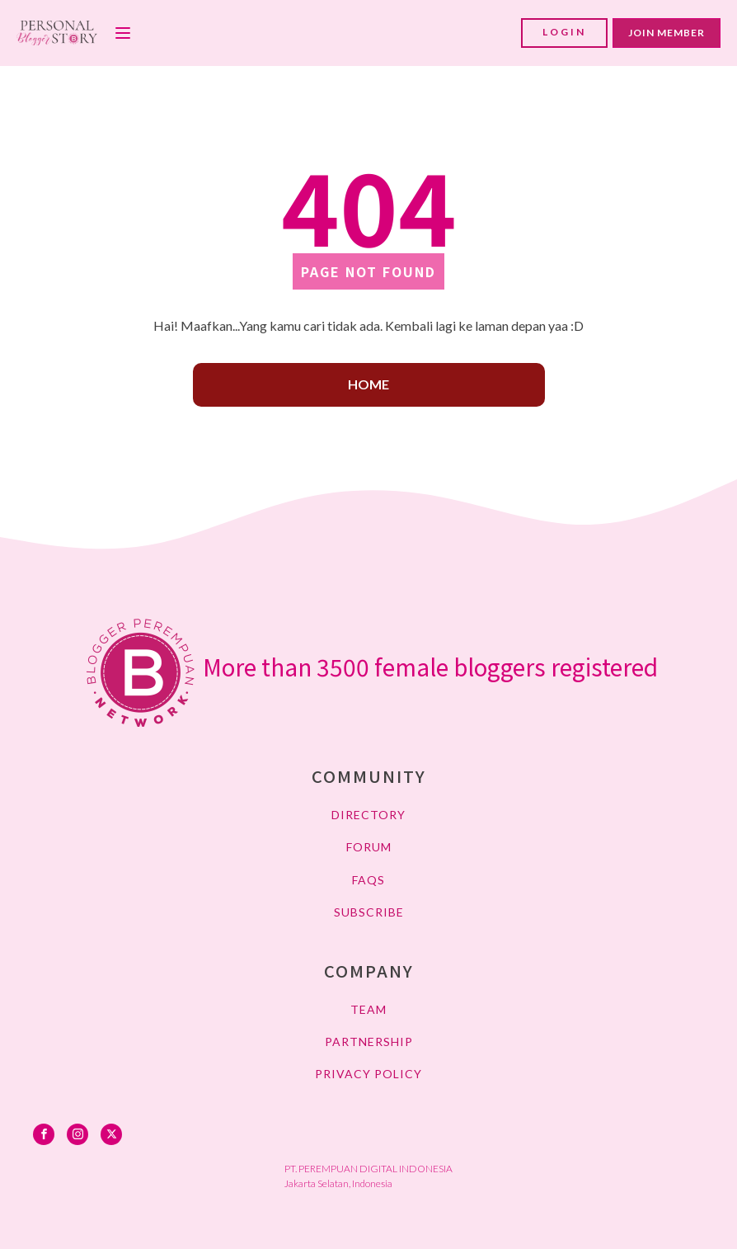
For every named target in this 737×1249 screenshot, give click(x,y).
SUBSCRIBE (369, 912)
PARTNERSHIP (369, 1041)
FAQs (368, 880)
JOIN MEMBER (666, 32)
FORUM (369, 847)
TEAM (368, 1009)
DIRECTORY (368, 814)
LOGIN (564, 32)
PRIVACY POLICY (368, 1074)
